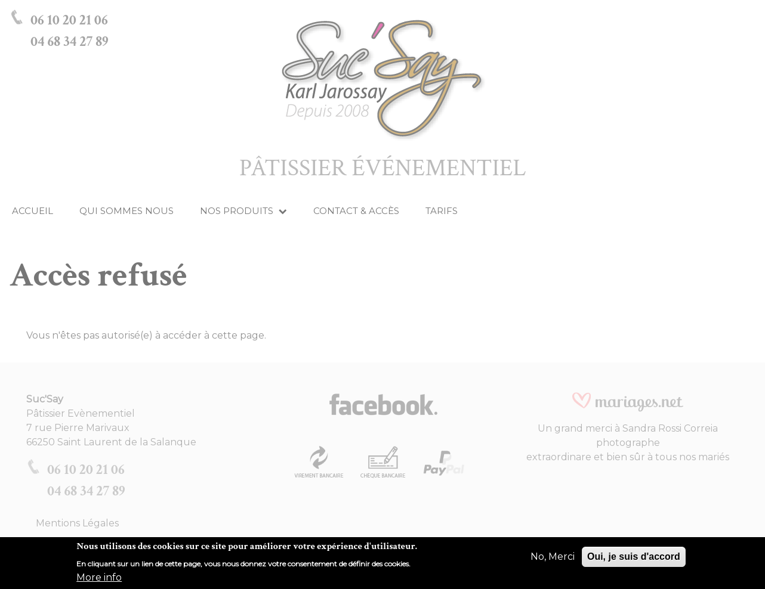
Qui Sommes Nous (126, 210)
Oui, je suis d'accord (633, 561)
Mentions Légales (77, 523)
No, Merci (552, 561)
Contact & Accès (356, 210)
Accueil (32, 210)
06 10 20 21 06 (69, 20)
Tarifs (441, 210)
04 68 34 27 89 (69, 41)
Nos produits (243, 210)
